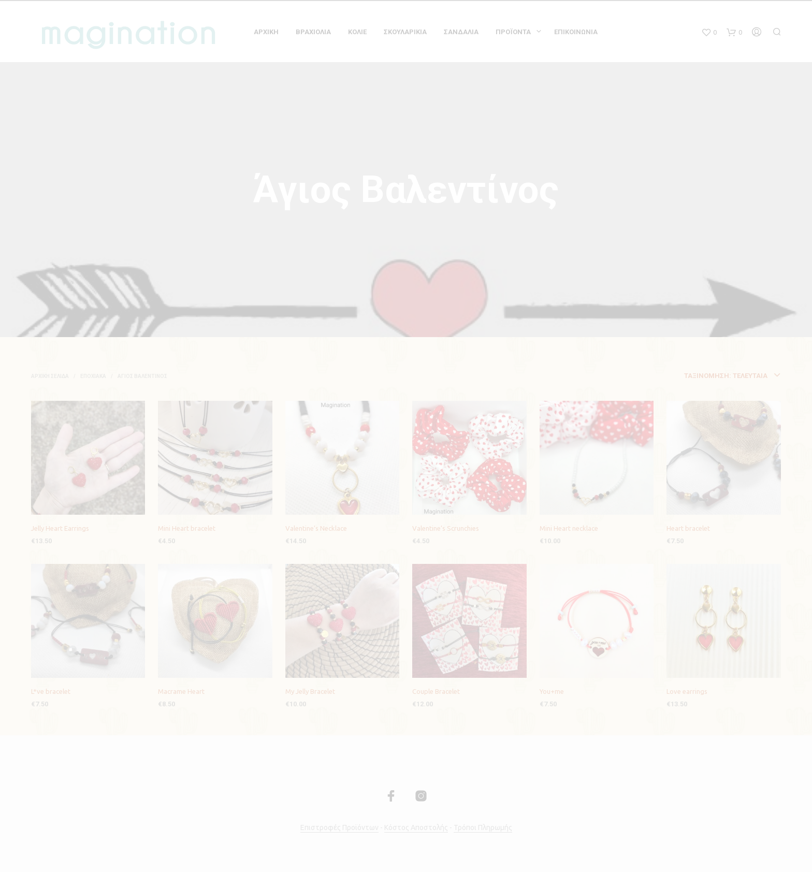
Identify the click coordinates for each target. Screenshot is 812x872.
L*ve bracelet (50, 691)
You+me (552, 691)
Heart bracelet (688, 528)
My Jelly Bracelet (310, 691)
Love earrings (686, 691)
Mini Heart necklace (569, 528)
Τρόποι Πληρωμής (483, 828)
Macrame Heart (181, 691)
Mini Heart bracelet (186, 528)
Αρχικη (266, 32)
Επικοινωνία (576, 32)
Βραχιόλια (313, 32)
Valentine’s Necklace (316, 528)
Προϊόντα (513, 32)
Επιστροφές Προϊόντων (339, 828)
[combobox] (679, 376)
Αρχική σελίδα (50, 376)
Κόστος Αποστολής (416, 828)
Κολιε (357, 32)
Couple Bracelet (436, 691)
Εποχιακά (93, 376)
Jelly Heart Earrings (60, 528)
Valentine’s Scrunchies (445, 528)
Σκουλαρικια (405, 32)
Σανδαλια (461, 32)
